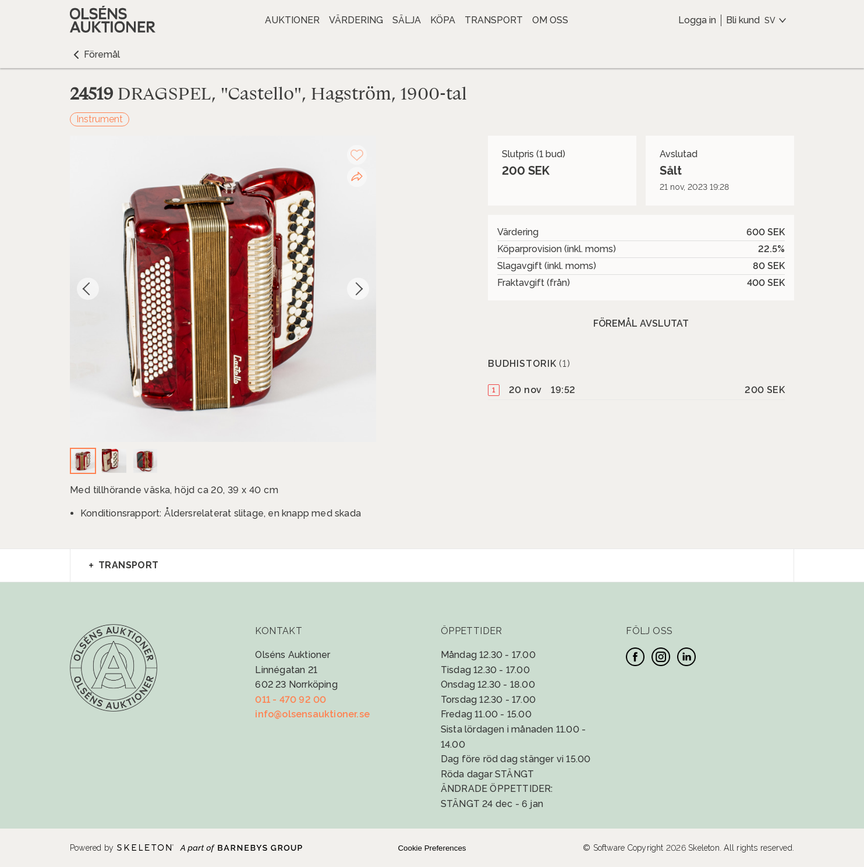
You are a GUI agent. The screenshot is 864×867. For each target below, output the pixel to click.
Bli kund (743, 20)
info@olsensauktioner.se (312, 714)
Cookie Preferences (432, 848)
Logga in (697, 20)
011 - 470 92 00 (290, 699)
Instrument (99, 119)
